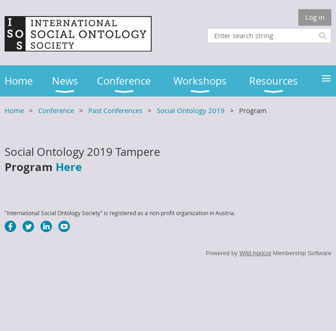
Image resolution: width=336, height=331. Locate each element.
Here (69, 167)
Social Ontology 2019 (191, 110)
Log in (315, 17)
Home (14, 110)
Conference (56, 110)
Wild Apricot (255, 253)
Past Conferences (115, 110)
